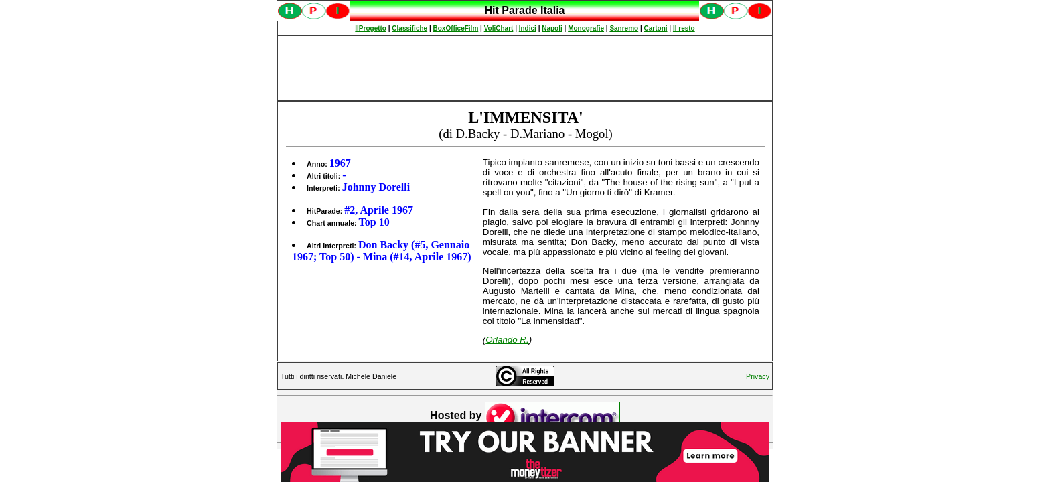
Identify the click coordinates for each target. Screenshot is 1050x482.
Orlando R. (506, 340)
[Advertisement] (525, 68)
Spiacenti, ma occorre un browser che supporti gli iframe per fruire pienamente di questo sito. (525, 17)
